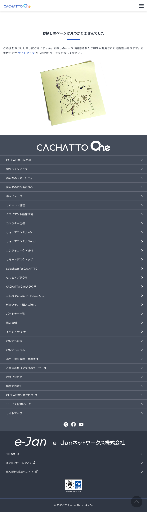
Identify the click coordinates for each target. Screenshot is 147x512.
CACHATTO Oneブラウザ (21, 286)
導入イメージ (14, 196)
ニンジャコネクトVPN (19, 250)
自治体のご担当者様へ (19, 187)
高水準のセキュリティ (19, 178)
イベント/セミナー (17, 332)
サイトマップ (26, 53)
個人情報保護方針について (20, 471)
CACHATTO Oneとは (18, 160)
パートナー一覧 (15, 313)
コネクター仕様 (15, 223)
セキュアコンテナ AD (19, 232)
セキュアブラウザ (17, 277)
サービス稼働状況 (17, 404)
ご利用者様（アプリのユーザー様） (27, 368)
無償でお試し (14, 386)
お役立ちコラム (15, 350)
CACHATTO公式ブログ (19, 395)
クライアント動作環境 (19, 214)
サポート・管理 (15, 205)
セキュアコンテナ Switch (21, 241)
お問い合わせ (14, 377)
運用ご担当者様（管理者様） (23, 359)
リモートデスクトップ (19, 259)
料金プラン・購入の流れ (21, 304)
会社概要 (10, 454)
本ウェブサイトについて (18, 462)
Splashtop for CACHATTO (21, 268)
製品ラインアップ (17, 169)
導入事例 (11, 323)
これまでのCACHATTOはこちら (25, 296)
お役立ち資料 (14, 341)
